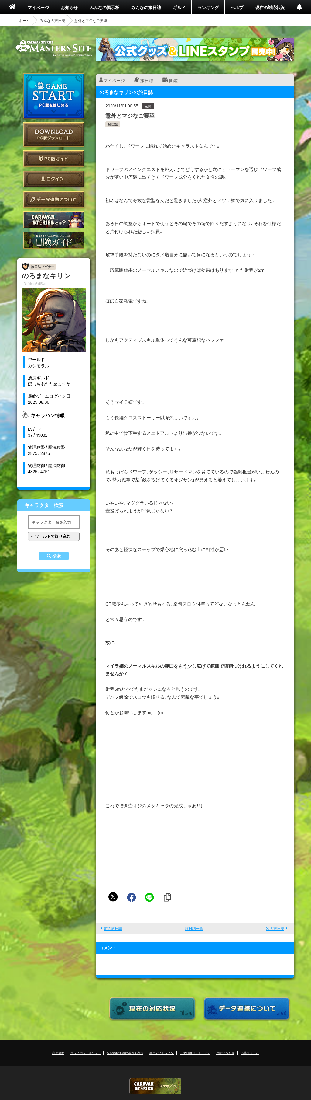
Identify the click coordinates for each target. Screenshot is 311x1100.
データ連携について (53, 199)
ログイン (53, 179)
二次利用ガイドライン (195, 1052)
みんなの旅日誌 (146, 7)
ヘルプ (237, 7)
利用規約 (58, 1052)
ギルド (179, 7)
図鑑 (173, 80)
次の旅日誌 (275, 928)
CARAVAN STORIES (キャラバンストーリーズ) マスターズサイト (53, 48)
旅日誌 (146, 80)
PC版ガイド (53, 158)
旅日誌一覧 (194, 928)
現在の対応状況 (270, 7)
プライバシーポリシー (85, 1052)
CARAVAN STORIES (155, 1086)
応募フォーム (250, 1052)
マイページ (38, 7)
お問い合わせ (225, 1052)
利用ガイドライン (161, 1052)
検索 (56, 556)
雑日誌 (113, 124)
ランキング (208, 7)
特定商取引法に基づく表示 (125, 1052)
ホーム (24, 20)
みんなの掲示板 (104, 7)
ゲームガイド (53, 240)
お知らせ (69, 7)
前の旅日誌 (113, 928)
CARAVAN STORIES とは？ (53, 219)
